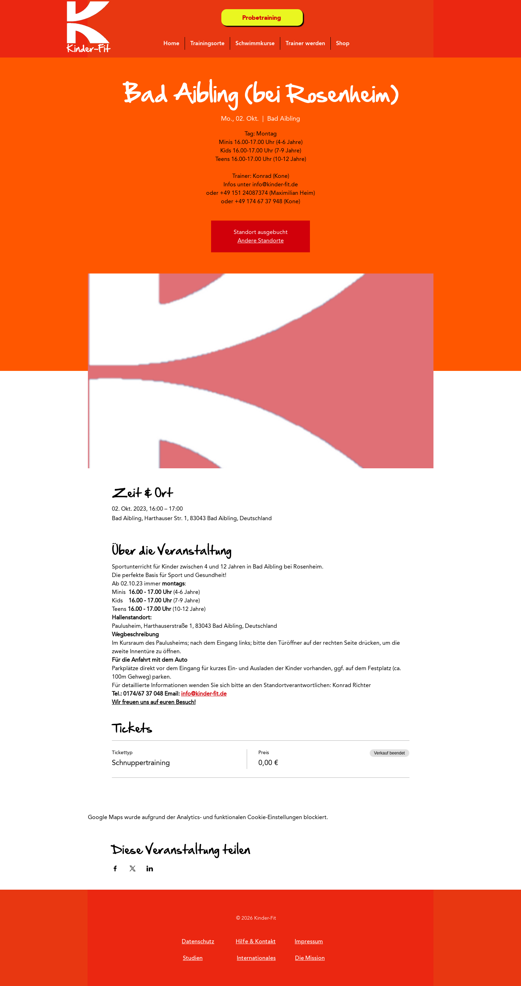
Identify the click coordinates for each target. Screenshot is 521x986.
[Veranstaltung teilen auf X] (132, 868)
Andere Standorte (261, 240)
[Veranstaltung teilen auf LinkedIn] (149, 868)
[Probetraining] (262, 17)
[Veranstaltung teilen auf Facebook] (115, 868)
